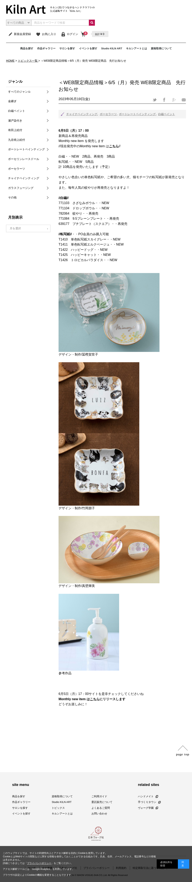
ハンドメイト (148, 796)
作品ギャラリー (46, 48)
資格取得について (161, 48)
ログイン (69, 34)
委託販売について (101, 802)
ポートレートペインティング (137, 114)
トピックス (58, 807)
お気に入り (46, 34)
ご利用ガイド (99, 796)
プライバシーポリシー (39, 863)
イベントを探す (88, 48)
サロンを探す (67, 48)
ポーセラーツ (108, 114)
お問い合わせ (99, 813)
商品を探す (26, 48)
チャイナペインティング (81, 114)
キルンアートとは (136, 48)
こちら (95, 699)
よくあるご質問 (100, 807)
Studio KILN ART (111, 48)
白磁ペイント (166, 114)
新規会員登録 (19, 34)
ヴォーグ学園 (148, 807)
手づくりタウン (149, 802)
